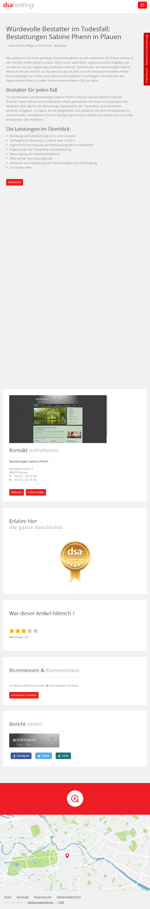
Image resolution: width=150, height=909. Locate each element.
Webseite (16, 492)
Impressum (146, 75)
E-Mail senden (36, 492)
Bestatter (60, 45)
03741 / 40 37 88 (25, 476)
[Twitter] (43, 756)
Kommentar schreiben (24, 695)
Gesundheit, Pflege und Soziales (30, 45)
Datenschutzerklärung (146, 50)
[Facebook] (21, 756)
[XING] (63, 756)
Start (8, 897)
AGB (61, 902)
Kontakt (23, 897)
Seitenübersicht (69, 897)
